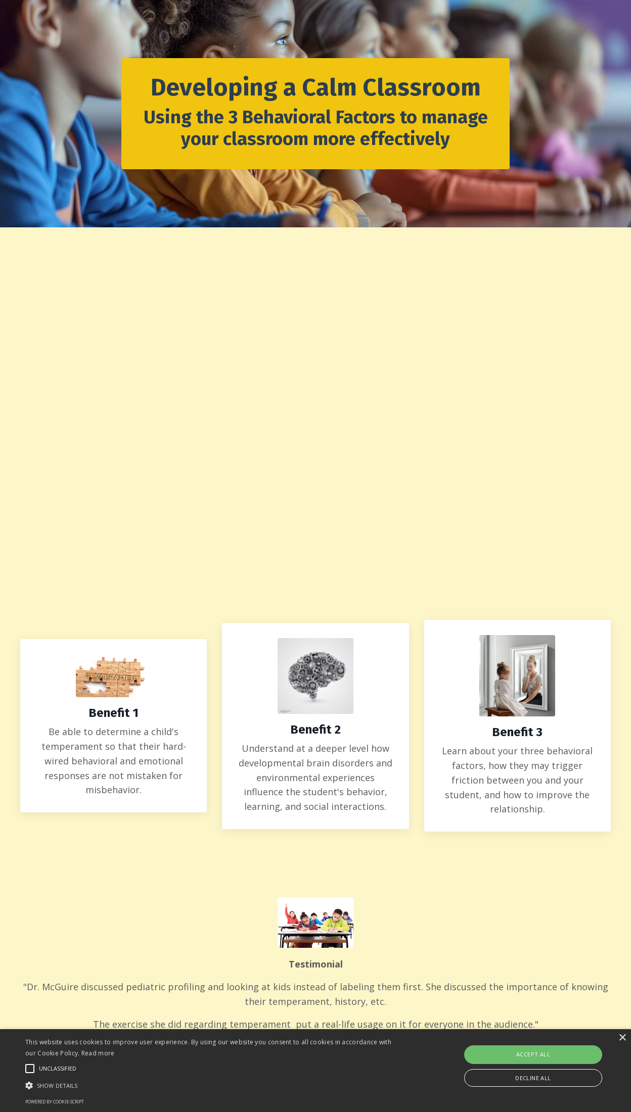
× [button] (622, 1038)
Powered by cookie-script (54, 1101)
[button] (213, 1085)
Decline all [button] (533, 1078)
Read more (98, 1053)
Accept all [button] (533, 1054)
